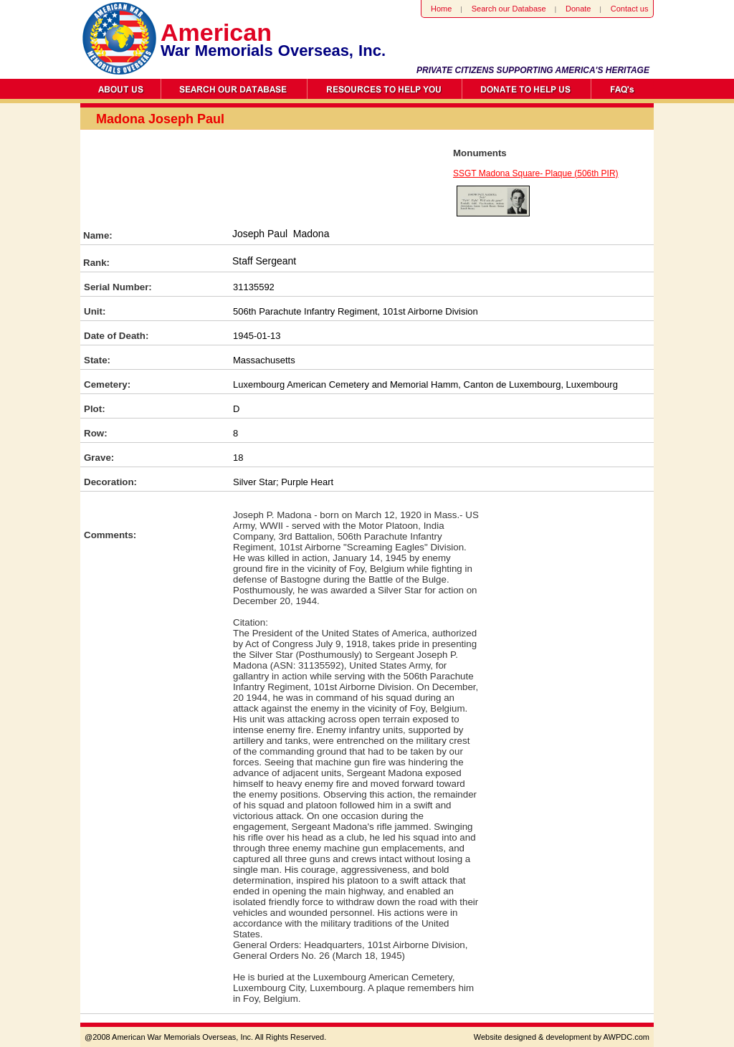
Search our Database (509, 8)
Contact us (630, 8)
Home (441, 8)
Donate (578, 8)
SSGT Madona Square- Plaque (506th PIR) (536, 173)
